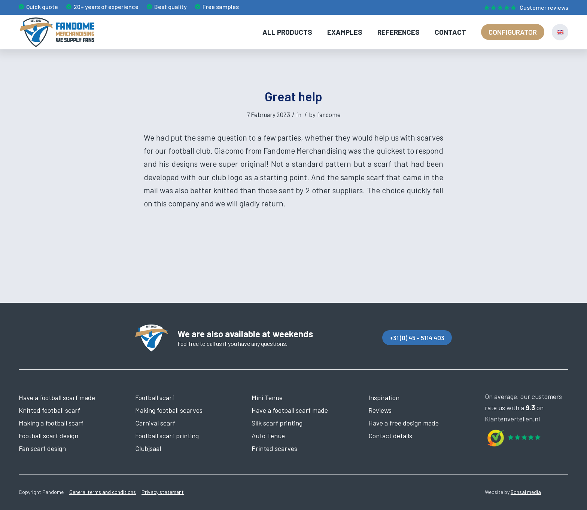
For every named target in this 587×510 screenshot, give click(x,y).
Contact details (390, 435)
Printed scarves (274, 448)
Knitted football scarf (49, 410)
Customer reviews (544, 7)
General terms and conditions (102, 492)
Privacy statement (163, 492)
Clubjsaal (148, 448)
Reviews (380, 410)
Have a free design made (403, 423)
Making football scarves (169, 410)
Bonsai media (526, 492)
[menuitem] (524, 8)
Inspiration (383, 397)
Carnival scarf (155, 423)
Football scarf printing (167, 435)
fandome (329, 114)
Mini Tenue (267, 397)
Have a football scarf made (57, 397)
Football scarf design (48, 435)
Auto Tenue (268, 435)
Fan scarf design (42, 448)
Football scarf (154, 397)
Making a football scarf (51, 423)
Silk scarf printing (277, 423)
